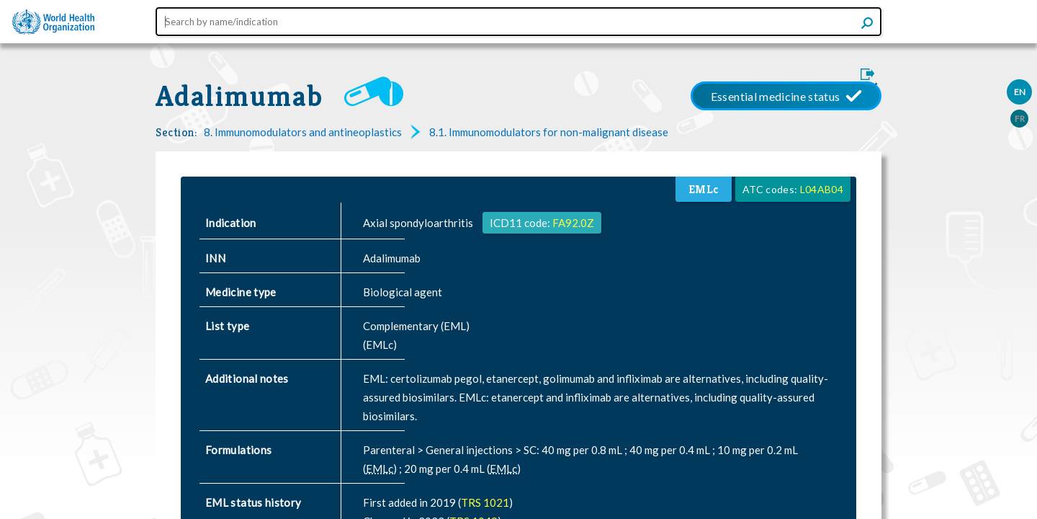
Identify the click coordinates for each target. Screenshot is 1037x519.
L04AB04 (821, 189)
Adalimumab (239, 96)
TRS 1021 (485, 502)
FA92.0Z (573, 222)
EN (1019, 91)
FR (1020, 118)
